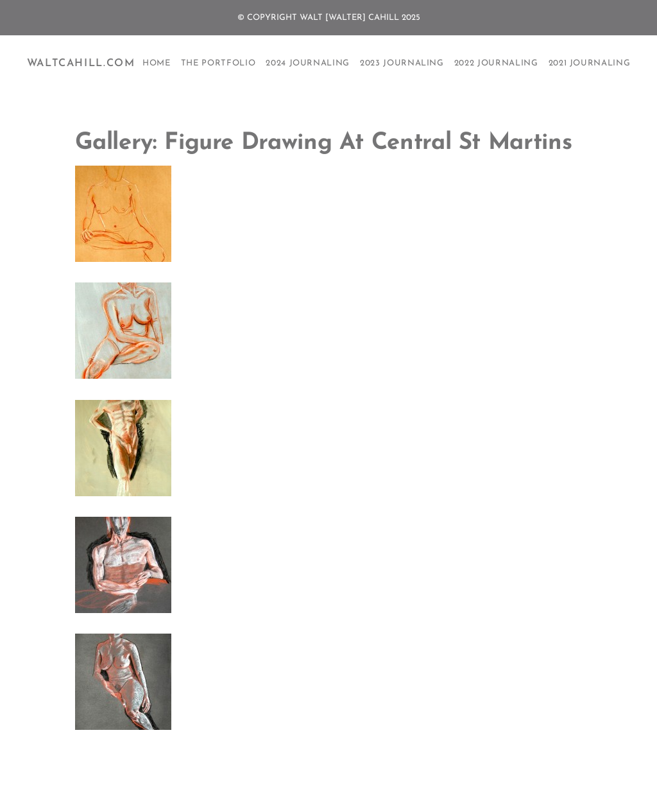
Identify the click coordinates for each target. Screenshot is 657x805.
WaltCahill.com (81, 63)
